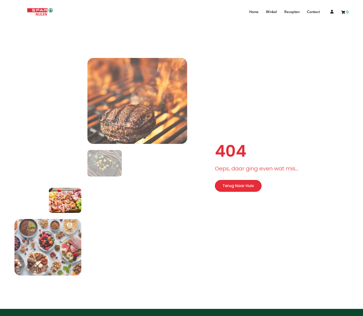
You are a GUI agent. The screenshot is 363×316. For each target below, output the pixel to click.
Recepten (292, 12)
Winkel (271, 12)
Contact (313, 12)
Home (254, 12)
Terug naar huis (238, 186)
